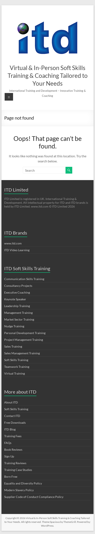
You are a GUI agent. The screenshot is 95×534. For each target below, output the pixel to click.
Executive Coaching (17, 292)
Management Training (18, 312)
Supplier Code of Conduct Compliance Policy (33, 497)
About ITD (11, 402)
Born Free (10, 476)
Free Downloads (15, 422)
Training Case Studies (18, 470)
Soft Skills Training (16, 360)
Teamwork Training (16, 366)
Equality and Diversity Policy (23, 483)
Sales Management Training (22, 353)
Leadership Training (17, 306)
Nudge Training (14, 326)
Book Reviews (13, 449)
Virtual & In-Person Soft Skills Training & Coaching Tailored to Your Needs (48, 75)
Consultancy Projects (18, 285)
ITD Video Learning (16, 250)
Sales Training (13, 346)
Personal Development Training (24, 333)
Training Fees (12, 436)
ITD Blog (10, 429)
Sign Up (9, 456)
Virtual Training (14, 373)
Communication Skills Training (24, 279)
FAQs (7, 443)
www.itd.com (13, 243)
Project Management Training (23, 339)
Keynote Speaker (15, 299)
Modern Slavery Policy (19, 490)
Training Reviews (15, 463)
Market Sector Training (19, 319)
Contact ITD (12, 416)
